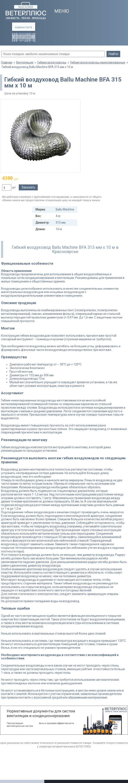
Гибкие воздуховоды (51, 62)
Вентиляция (24, 62)
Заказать (28, 187)
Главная (6, 62)
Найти (113, 54)
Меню (61, 11)
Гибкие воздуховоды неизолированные (97, 62)
